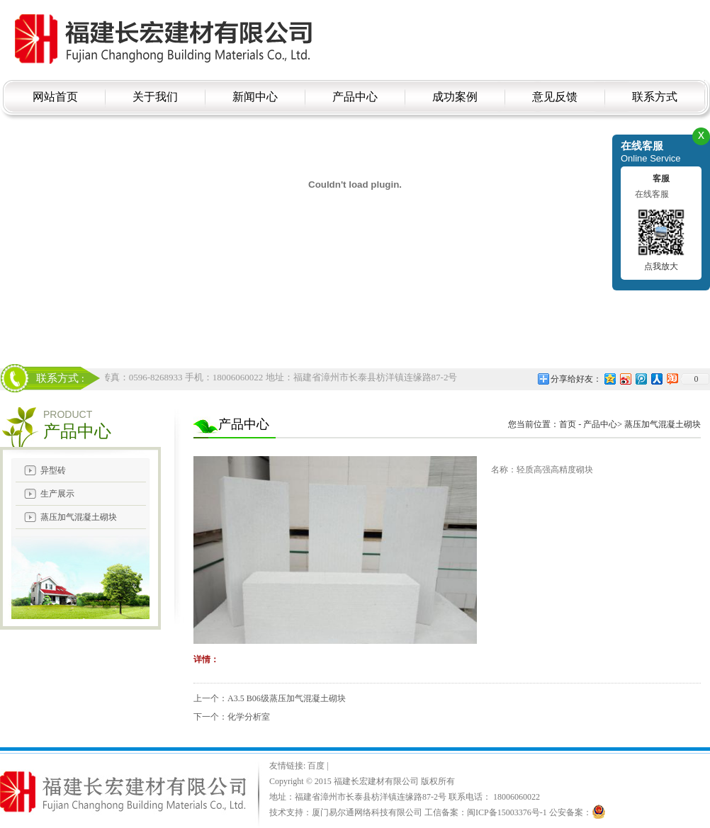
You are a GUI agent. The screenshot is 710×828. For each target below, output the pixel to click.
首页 (567, 424)
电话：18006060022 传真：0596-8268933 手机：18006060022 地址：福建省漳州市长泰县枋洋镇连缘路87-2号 (240, 377)
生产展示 (57, 494)
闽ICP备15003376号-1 (507, 812)
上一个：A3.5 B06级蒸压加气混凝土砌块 (269, 698)
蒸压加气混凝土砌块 (78, 517)
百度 (317, 766)
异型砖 (53, 470)
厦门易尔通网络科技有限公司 (367, 812)
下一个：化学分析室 (231, 717)
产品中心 (600, 424)
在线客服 (652, 194)
